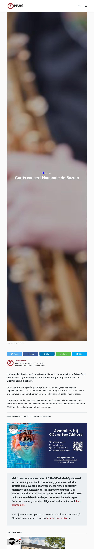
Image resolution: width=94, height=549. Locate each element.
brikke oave (46, 416)
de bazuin (35, 416)
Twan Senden (20, 361)
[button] (14, 354)
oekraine (16, 416)
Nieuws (48, 173)
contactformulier (57, 518)
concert (26, 416)
